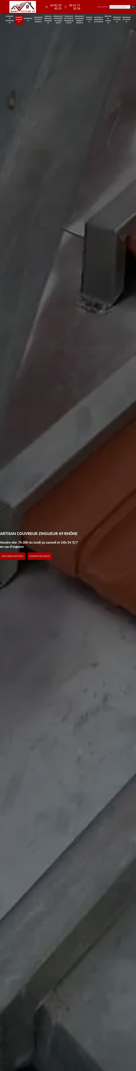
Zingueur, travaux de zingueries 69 (48, 20)
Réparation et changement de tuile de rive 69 (58, 20)
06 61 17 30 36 (72, 7)
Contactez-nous (39, 556)
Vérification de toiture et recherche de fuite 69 (68, 20)
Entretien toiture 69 (89, 20)
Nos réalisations (12, 556)
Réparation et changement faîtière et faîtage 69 (79, 20)
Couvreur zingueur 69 (18, 20)
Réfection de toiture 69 (108, 20)
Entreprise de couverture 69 (9, 20)
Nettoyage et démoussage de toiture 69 (98, 20)
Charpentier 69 (28, 20)
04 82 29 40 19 (53, 7)
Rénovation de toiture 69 (126, 20)
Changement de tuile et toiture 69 (38, 20)
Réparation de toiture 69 (117, 20)
